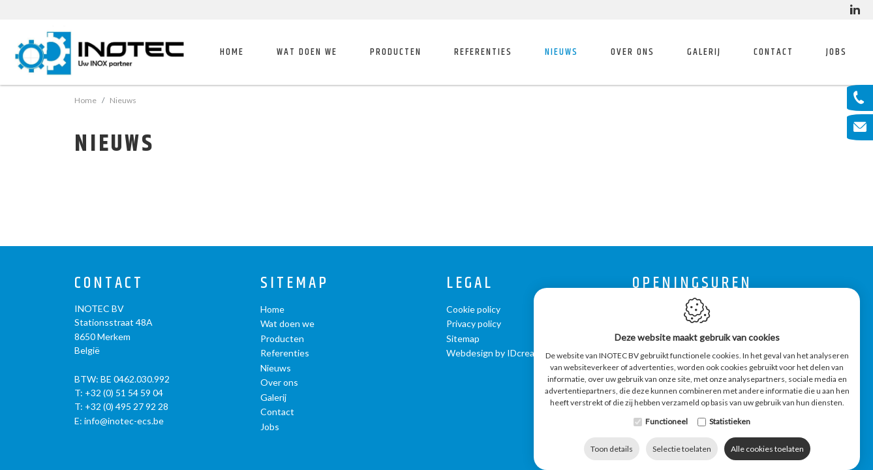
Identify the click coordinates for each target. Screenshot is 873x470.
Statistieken (729, 408)
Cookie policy (473, 309)
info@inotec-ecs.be (124, 420)
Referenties (483, 51)
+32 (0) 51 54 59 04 (124, 392)
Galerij (704, 51)
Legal (469, 283)
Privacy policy (473, 323)
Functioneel (666, 408)
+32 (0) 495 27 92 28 (126, 406)
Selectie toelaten (681, 436)
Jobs (836, 51)
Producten (282, 338)
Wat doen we (287, 323)
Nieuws (561, 51)
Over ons (279, 382)
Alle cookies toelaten (767, 436)
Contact (773, 51)
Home (232, 51)
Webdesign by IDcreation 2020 (510, 352)
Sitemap (294, 283)
